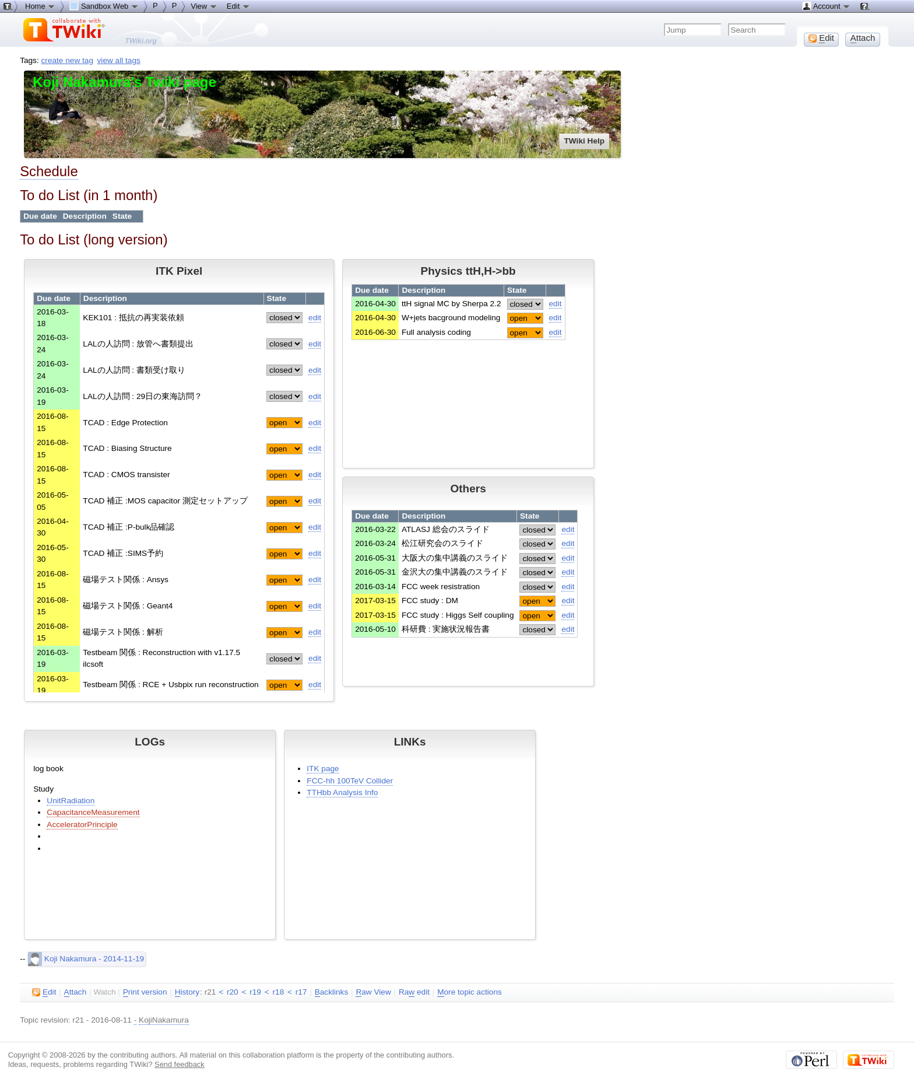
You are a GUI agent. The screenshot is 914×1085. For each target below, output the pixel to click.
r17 (301, 992)
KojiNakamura (164, 1020)
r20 (232, 992)
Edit (238, 5)
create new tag (67, 60)
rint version (145, 992)
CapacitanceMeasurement (93, 812)
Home (40, 5)
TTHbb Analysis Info (342, 792)
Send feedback (179, 1064)
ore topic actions (469, 992)
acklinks (332, 992)
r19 (255, 992)
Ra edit (414, 992)
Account (826, 5)
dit (44, 992)
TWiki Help (584, 140)
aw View (373, 992)
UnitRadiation (70, 800)
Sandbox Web (104, 5)
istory (187, 992)
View (204, 5)
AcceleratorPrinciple (82, 824)
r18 (278, 992)
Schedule (49, 171)
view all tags (118, 60)
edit (314, 317)
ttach (75, 992)
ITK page (323, 768)
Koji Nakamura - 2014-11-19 (86, 958)
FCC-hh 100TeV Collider (350, 780)
